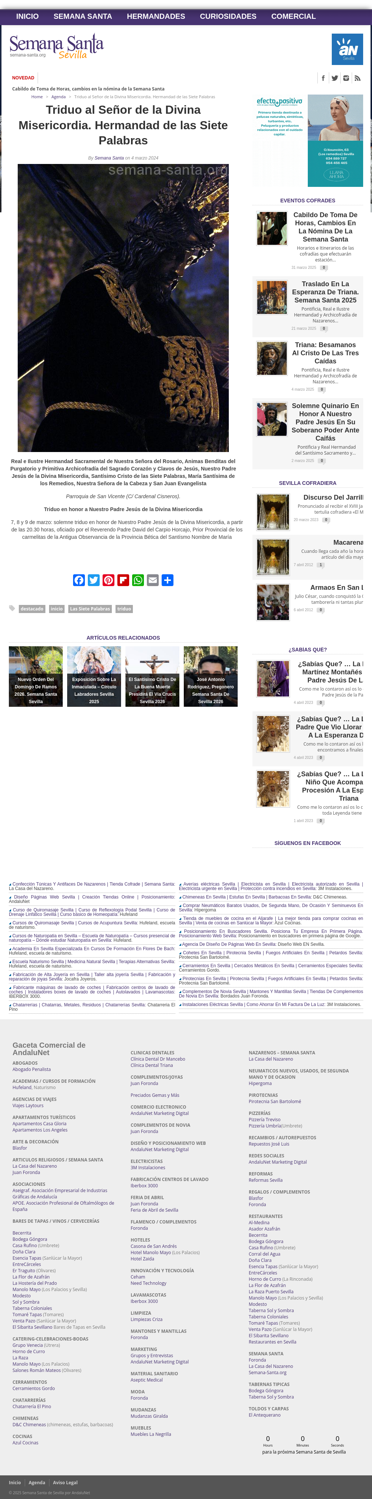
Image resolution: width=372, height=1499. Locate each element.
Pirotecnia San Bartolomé (275, 1101)
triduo (124, 609)
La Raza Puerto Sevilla (271, 1291)
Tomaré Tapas (27, 1314)
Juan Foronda (26, 1172)
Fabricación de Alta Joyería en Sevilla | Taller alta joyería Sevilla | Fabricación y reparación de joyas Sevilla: (92, 977)
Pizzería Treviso (264, 1119)
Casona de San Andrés (154, 1246)
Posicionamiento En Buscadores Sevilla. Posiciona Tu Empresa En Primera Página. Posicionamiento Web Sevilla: (271, 933)
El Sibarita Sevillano (32, 1327)
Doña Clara (24, 1252)
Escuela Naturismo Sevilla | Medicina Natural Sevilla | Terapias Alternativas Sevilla (91, 961)
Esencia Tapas (27, 1258)
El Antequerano (264, 1415)
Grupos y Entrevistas (152, 1355)
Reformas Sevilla (266, 1180)
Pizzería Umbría (265, 1126)
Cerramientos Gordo (34, 1388)
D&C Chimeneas (29, 1424)
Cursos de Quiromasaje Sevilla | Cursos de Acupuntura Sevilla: (73, 922)
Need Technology (148, 1283)
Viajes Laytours (28, 1105)
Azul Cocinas (25, 1443)
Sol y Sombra (26, 1302)
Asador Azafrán (264, 1229)
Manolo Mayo (27, 1289)
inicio (57, 609)
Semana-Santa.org (267, 1372)
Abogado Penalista (32, 1069)
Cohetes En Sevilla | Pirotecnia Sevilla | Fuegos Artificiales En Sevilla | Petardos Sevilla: (271, 952)
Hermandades (156, 16)
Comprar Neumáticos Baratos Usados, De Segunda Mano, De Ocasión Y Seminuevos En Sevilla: (271, 908)
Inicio (27, 16)
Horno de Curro (29, 1351)
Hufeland (22, 1087)
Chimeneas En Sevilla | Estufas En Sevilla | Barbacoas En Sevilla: (245, 897)
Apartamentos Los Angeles (40, 1130)
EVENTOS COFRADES (307, 200)
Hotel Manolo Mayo (151, 1252)
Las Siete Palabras (90, 609)
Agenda (58, 96)
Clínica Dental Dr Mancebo (158, 1059)
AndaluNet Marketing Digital (160, 1113)
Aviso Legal (65, 1482)
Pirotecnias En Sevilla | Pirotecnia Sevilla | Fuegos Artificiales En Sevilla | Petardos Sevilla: (271, 978)
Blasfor (20, 1148)
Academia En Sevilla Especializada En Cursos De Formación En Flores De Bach (91, 948)
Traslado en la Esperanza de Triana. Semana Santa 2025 (325, 292)
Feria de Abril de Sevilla (154, 1210)
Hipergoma (260, 1083)
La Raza (20, 1358)
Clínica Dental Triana (152, 1065)
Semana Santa (83, 16)
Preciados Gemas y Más (155, 1095)
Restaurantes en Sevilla (272, 1342)
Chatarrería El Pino (32, 1406)
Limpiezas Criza (146, 1319)
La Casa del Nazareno (35, 1166)
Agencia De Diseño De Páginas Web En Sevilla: (228, 944)
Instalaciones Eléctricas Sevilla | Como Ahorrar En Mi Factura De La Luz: (252, 1004)
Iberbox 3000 (144, 1186)
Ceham (138, 1277)
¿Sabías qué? (308, 650)
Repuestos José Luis (269, 1144)
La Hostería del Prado (35, 1283)
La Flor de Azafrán (31, 1277)
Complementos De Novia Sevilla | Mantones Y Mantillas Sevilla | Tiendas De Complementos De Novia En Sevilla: (271, 994)
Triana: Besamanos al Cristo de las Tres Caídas (325, 353)
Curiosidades (228, 16)
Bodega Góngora (30, 1239)
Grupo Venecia (28, 1345)
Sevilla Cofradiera (308, 483)
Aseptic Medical (147, 1380)
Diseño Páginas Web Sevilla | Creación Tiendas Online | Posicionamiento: (92, 897)
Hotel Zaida (142, 1259)
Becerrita (22, 1233)
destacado (32, 609)
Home (37, 96)
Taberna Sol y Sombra (271, 1310)
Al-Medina (259, 1222)
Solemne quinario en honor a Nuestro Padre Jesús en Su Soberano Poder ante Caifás (325, 422)
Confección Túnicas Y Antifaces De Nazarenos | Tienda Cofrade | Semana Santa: (92, 884)
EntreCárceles (27, 1264)
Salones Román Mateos (37, 1370)
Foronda (139, 1228)
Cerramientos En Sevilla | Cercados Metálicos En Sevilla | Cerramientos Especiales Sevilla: (271, 965)
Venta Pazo (24, 1321)
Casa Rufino (25, 1245)
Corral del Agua (264, 1254)
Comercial (293, 16)
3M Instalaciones (148, 1167)
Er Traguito (24, 1270)
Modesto (22, 1296)
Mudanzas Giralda (149, 1416)
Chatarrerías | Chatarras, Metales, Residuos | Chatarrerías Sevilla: (77, 1004)
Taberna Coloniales (32, 1308)
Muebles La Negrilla (151, 1434)
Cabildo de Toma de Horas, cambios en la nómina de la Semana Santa (88, 89)
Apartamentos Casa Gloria (39, 1123)
